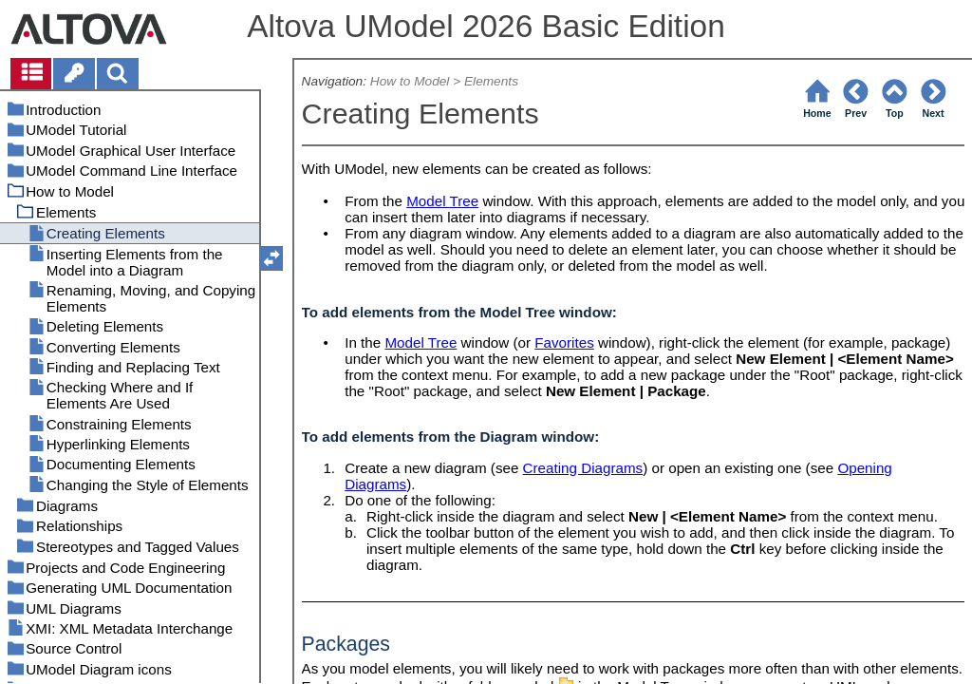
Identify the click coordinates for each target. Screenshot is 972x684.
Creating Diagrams (583, 468)
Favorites (563, 342)
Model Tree (442, 201)
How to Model (410, 81)
